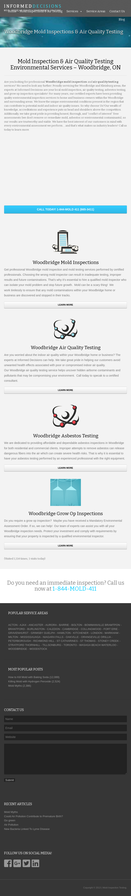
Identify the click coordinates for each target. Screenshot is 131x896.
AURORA (51, 624)
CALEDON (53, 629)
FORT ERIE (110, 629)
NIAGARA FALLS (53, 637)
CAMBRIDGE (70, 629)
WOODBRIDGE (17, 648)
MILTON (13, 637)
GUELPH (49, 632)
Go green (9, 820)
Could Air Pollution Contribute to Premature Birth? (33, 816)
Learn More (65, 305)
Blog (122, 19)
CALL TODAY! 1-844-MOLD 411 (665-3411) (65, 209)
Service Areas (95, 11)
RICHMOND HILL (43, 640)
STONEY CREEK (108, 640)
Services (72, 11)
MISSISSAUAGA (30, 637)
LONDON (96, 632)
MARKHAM (111, 632)
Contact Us (117, 11)
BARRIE (64, 624)
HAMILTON (64, 632)
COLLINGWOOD (91, 629)
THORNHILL (32, 645)
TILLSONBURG (51, 645)
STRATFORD (16, 645)
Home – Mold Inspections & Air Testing (35, 11)
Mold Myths (11, 812)
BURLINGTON (36, 629)
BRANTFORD (16, 629)
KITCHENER (80, 632)
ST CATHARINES (67, 640)
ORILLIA (106, 637)
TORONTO (70, 645)
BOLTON (76, 624)
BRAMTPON (112, 624)
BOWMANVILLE (94, 624)
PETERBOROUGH (19, 640)
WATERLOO (108, 645)
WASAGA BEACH (90, 645)
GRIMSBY (37, 632)
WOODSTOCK (38, 648)
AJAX (23, 624)
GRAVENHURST (18, 632)
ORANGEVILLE (90, 637)
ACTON (12, 624)
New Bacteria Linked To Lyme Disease (27, 829)
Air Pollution (11, 824)
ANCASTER (36, 624)
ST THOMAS (87, 640)
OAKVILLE (72, 637)
